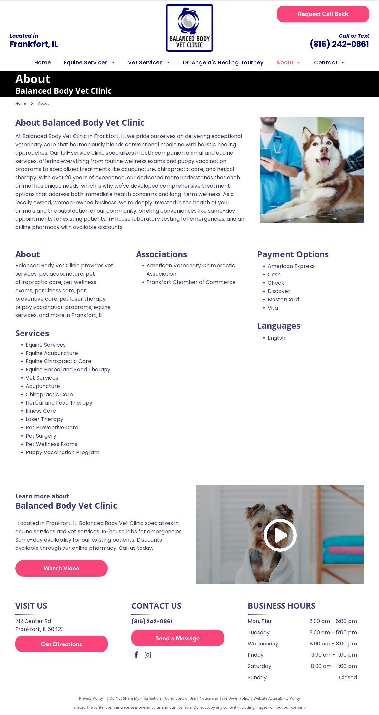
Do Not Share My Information (135, 698)
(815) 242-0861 (339, 44)
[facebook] (136, 656)
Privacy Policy (91, 698)
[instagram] (148, 656)
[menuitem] (43, 63)
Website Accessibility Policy (277, 698)
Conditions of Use (180, 698)
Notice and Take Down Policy (225, 698)
